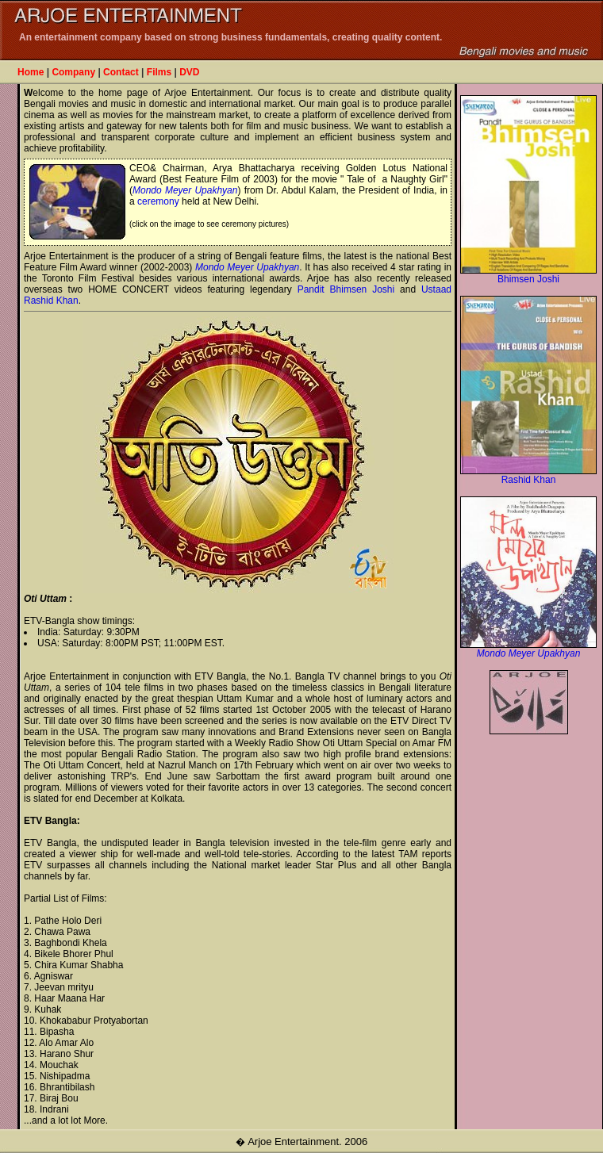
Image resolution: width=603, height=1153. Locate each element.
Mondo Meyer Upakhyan (185, 190)
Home (30, 72)
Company (73, 72)
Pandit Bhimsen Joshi (346, 289)
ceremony (158, 201)
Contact (121, 72)
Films (159, 72)
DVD (189, 72)
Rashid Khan (528, 475)
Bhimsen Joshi (528, 275)
